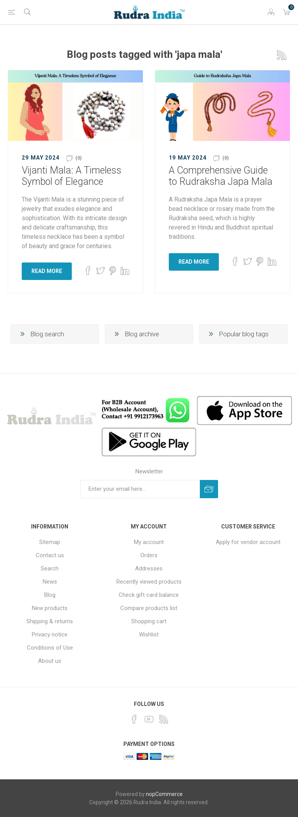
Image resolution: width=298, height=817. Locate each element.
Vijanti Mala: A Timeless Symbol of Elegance (71, 176)
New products (50, 608)
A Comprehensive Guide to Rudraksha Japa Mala (220, 176)
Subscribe (209, 489)
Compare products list (148, 608)
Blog (49, 594)
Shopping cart (148, 621)
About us (49, 660)
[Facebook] (134, 719)
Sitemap (49, 542)
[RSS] (164, 719)
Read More (46, 271)
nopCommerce (164, 794)
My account (149, 542)
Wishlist (149, 634)
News (50, 581)
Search (50, 568)
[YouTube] (149, 719)
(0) (78, 158)
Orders (149, 555)
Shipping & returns (49, 621)
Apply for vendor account (248, 542)
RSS (281, 55)
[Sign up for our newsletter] (140, 489)
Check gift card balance (149, 594)
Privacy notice (50, 634)
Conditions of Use (50, 647)
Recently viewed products (149, 581)
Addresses (149, 568)
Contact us (50, 555)
